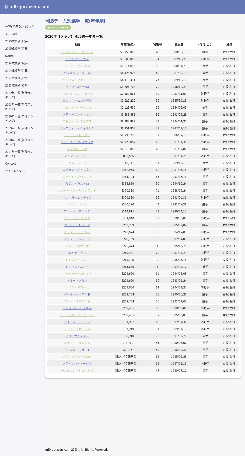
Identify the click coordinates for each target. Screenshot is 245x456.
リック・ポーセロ (77, 86)
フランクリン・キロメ (77, 356)
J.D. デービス (77, 252)
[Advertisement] (143, 408)
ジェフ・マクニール (77, 239)
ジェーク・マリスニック (77, 142)
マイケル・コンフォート (77, 93)
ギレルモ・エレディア (77, 197)
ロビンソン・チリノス (77, 107)
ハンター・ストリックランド (77, 190)
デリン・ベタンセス (77, 66)
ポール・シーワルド (77, 294)
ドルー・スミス (77, 280)
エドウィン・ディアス (77, 121)
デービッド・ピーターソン (77, 315)
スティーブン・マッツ (77, 114)
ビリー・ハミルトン (77, 218)
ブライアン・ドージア (77, 363)
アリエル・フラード (77, 349)
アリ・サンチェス (77, 336)
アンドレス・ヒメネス (77, 308)
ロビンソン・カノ (77, 59)
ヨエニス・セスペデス (77, 100)
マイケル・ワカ (77, 149)
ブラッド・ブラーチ (77, 211)
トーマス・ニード (77, 266)
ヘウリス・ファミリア (77, 80)
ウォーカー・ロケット (77, 273)
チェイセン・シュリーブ (77, 370)
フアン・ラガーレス (77, 329)
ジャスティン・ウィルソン (77, 128)
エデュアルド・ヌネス (77, 169)
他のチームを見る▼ (58, 27)
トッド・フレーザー (77, 135)
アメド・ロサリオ (77, 246)
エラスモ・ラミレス (77, 342)
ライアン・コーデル (77, 322)
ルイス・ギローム (77, 287)
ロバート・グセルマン (77, 176)
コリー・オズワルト (77, 301)
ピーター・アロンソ (77, 232)
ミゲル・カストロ (77, 183)
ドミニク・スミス (77, 259)
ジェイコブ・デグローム (77, 52)
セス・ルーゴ (77, 163)
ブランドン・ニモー (77, 156)
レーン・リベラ (77, 204)
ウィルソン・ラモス (77, 73)
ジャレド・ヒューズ (77, 225)
